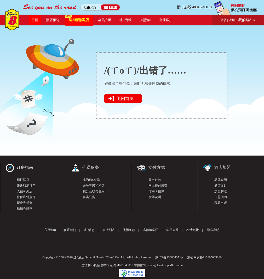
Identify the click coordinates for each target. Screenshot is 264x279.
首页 (34, 20)
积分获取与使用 (94, 191)
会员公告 (89, 197)
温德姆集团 (150, 230)
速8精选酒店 (79, 20)
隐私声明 (213, 230)
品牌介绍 (220, 180)
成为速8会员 (91, 180)
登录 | (224, 20)
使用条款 (129, 230)
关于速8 (50, 230)
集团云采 (172, 230)
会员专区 (105, 20)
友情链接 (192, 230)
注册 (232, 20)
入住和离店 (24, 191)
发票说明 (154, 197)
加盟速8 (145, 20)
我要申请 (220, 203)
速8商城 (125, 20)
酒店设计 (220, 185)
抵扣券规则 (24, 208)
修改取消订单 (26, 185)
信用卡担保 (156, 191)
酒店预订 (53, 20)
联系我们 (70, 230)
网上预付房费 (157, 185)
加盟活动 (220, 197)
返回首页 (125, 98)
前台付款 (154, 180)
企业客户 (166, 20)
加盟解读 (220, 191)
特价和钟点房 (26, 197)
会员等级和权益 (94, 185)
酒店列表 (108, 230)
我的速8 (244, 20)
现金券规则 (24, 203)
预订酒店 (23, 180)
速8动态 (89, 230)
